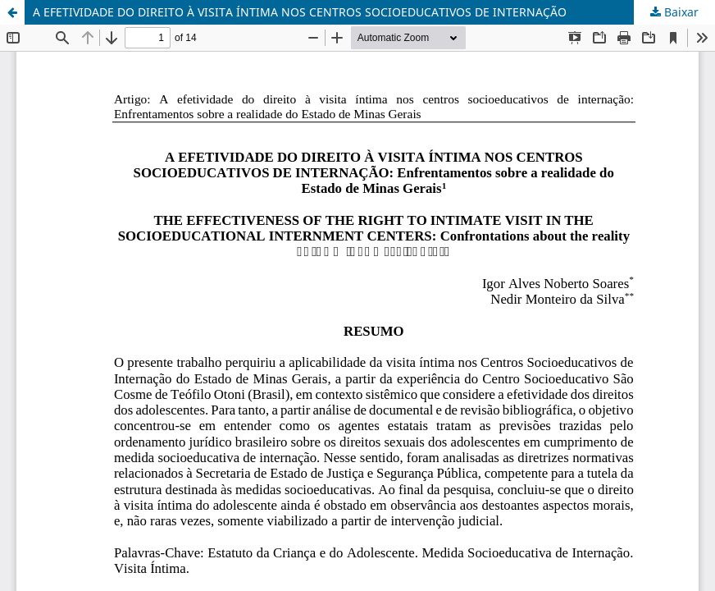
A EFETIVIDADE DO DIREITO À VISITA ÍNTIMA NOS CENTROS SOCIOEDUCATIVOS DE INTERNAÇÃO (300, 12)
